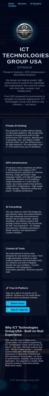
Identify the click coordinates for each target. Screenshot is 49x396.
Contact (12, 6)
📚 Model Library (16, 303)
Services (22, 4)
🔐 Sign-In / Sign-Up (18, 310)
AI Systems (35, 4)
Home (11, 4)
